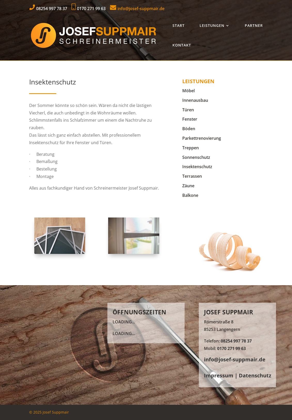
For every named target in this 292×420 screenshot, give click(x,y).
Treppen (190, 148)
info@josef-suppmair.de (137, 8)
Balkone (190, 195)
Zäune (188, 186)
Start (178, 25)
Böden (188, 128)
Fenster (189, 119)
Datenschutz (255, 375)
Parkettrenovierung (201, 138)
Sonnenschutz (196, 157)
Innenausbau (195, 100)
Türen (188, 110)
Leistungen (212, 25)
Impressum (218, 375)
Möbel (188, 91)
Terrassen (192, 176)
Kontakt (181, 45)
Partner (254, 25)
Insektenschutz (197, 166)
